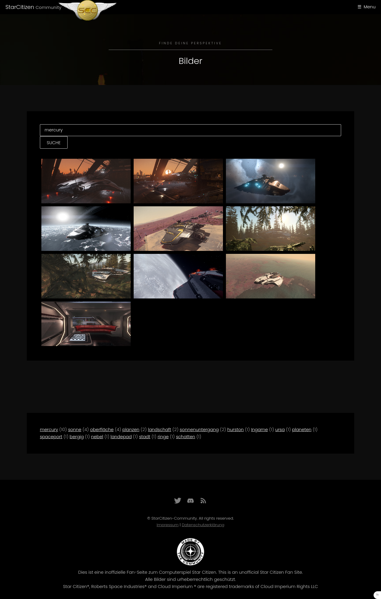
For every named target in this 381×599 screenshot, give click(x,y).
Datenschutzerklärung (203, 525)
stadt (144, 437)
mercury (49, 430)
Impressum (168, 525)
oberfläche (102, 430)
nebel (97, 437)
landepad (121, 437)
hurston (235, 430)
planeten (301, 430)
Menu (370, 7)
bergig (77, 437)
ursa (280, 430)
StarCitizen (33, 7)
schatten (185, 437)
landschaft (159, 430)
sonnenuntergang (199, 430)
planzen (130, 430)
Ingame (259, 430)
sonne (75, 430)
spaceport (51, 437)
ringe (163, 437)
